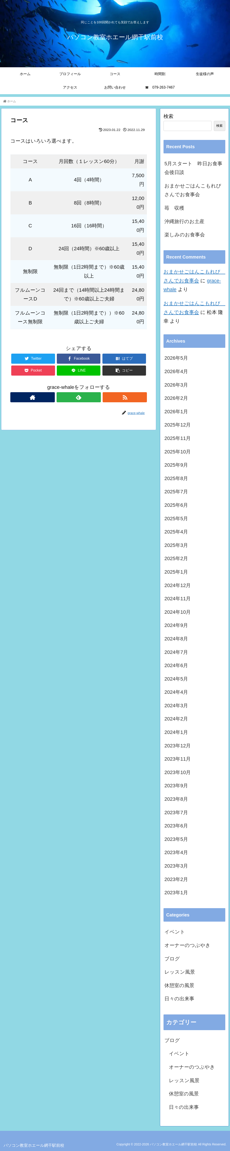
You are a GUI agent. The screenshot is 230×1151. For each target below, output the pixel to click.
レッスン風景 (179, 972)
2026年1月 (176, 411)
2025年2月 (176, 558)
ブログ (172, 959)
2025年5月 (176, 518)
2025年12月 (177, 425)
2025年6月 (176, 505)
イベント (174, 932)
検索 (168, 116)
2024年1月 (176, 732)
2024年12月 (177, 585)
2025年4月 (176, 532)
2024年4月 (176, 692)
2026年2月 (176, 398)
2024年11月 (177, 598)
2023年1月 (176, 892)
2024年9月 (176, 625)
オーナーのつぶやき (187, 945)
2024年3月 (176, 705)
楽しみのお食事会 (184, 234)
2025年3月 (176, 545)
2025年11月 (177, 438)
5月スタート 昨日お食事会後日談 (193, 168)
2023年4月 (176, 852)
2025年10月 (177, 452)
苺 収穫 (174, 208)
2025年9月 (176, 465)
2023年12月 (177, 745)
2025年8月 (176, 478)
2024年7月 (176, 652)
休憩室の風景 (179, 985)
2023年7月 (176, 812)
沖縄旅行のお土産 (184, 221)
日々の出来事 (179, 998)
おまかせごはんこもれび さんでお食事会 (194, 190)
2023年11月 (177, 759)
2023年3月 (176, 866)
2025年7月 (176, 491)
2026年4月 (176, 371)
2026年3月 (176, 385)
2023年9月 (176, 785)
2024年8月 (176, 639)
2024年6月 (176, 665)
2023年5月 (176, 839)
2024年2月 (176, 719)
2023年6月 (176, 826)
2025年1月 (176, 572)
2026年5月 (176, 358)
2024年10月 (177, 612)
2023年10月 (177, 772)
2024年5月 (176, 679)
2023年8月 (176, 799)
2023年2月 (176, 879)
